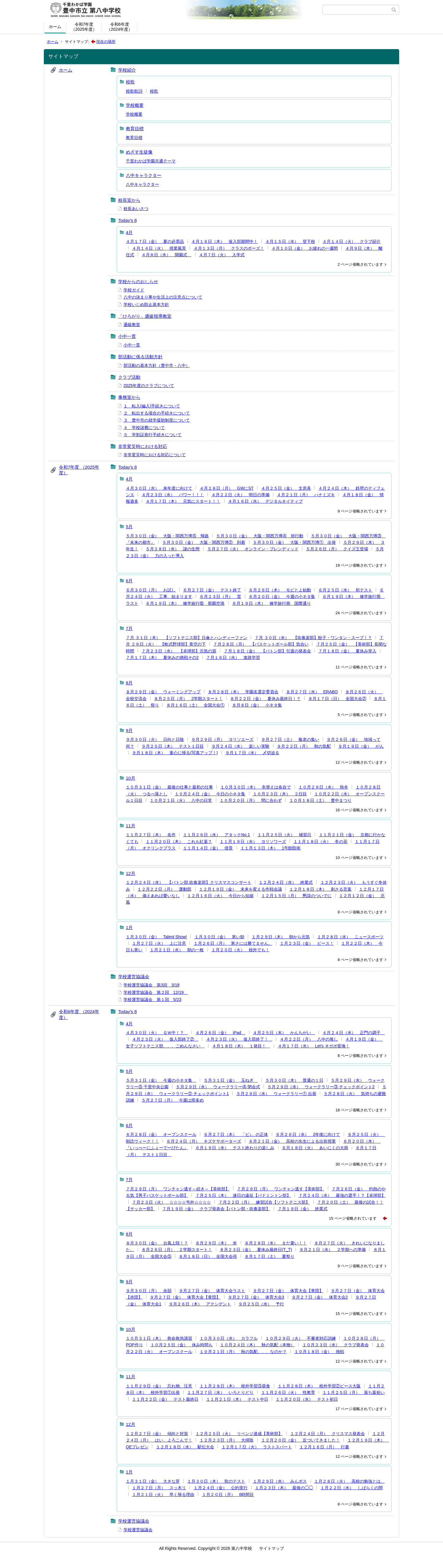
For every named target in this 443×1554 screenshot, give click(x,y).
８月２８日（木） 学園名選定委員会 (243, 691)
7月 (129, 628)
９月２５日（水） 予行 (261, 1304)
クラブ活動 (129, 377)
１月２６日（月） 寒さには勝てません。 (233, 943)
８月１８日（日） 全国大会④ (208, 1256)
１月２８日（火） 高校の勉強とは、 (349, 1481)
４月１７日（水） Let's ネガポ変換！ (314, 1046)
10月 (130, 778)
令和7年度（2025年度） (84, 27)
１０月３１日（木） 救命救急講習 (159, 1338)
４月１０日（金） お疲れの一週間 (305, 248)
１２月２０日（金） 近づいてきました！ (300, 1440)
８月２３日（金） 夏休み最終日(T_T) (256, 1249)
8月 (129, 682)
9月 (129, 730)
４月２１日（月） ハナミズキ (306, 494)
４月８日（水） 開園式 (166, 254)
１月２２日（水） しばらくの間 (351, 1487)
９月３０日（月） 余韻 (148, 1290)
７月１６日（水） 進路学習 (233, 657)
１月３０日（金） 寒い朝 (219, 936)
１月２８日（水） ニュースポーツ (350, 936)
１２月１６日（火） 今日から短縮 (220, 895)
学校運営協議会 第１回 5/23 (152, 999)
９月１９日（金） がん (361, 746)
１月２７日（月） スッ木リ (159, 1487)
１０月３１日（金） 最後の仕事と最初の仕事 (169, 787)
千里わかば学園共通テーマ (151, 161)
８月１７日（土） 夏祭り (269, 1256)
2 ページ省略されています (360, 264)
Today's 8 (127, 220)
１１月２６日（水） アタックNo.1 (216, 834)
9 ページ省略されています (360, 511)
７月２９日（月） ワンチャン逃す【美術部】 (280, 1189)
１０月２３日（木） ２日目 (280, 793)
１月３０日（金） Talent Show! (156, 936)
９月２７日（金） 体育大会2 (320, 1297)
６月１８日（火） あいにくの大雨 (315, 1147)
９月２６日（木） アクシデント (200, 1304)
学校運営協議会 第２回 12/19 (155, 992)
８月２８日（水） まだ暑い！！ (276, 1243)
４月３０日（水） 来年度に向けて (159, 488)
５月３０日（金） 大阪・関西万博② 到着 (203, 542)
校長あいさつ (135, 208)
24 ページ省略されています (359, 613)
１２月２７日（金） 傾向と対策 (157, 1433)
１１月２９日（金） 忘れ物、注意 (159, 1386)
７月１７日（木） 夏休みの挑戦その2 (162, 657)
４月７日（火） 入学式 (222, 254)
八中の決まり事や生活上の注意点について (162, 297)
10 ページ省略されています (359, 857)
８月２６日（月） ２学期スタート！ (177, 1249)
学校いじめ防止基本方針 (146, 304)
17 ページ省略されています (359, 1409)
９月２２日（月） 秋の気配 (304, 746)
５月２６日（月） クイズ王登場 (337, 549)
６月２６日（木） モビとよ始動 (280, 590)
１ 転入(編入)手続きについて (151, 406)
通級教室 (131, 324)
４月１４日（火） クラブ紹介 (351, 241)
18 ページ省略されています (359, 1110)
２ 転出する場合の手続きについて (156, 413)
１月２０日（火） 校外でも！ (240, 949)
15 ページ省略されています (353, 1218)
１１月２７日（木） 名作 (151, 834)
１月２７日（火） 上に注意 (159, 943)
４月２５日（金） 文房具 (286, 488)
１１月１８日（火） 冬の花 (320, 841)
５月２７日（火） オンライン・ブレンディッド (252, 549)
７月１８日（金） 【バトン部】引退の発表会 (267, 651)
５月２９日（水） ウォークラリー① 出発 (276, 1093)
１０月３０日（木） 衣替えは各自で (255, 787)
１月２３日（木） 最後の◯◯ (284, 1487)
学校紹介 (127, 69)
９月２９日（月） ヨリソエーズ (222, 739)
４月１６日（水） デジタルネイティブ (265, 501)
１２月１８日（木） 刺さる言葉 (320, 889)
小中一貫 (127, 336)
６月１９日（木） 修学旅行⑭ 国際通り (271, 603)
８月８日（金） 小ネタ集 (257, 705)
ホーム (55, 26)
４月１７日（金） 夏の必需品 (155, 241)
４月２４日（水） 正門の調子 (353, 1032)
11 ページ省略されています (359, 667)
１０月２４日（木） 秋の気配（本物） (257, 1344)
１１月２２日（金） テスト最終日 (165, 1399)
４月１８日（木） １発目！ (241, 1046)
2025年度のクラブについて (148, 385)
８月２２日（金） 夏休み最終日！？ (265, 698)
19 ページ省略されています (359, 565)
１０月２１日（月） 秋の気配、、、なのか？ (243, 1351)
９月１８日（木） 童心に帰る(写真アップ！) (175, 752)
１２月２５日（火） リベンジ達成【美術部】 (239, 1433)
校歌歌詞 (134, 91)
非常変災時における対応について (154, 454)
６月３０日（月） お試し (151, 590)
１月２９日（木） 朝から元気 (281, 936)
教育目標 (135, 128)
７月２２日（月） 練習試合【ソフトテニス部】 (264, 1202)
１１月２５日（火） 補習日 (284, 834)
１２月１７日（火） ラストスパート (257, 1447)
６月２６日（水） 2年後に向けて (308, 1134)
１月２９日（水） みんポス (280, 1481)
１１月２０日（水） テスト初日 (307, 1399)
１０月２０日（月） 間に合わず (251, 800)
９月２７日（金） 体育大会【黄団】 (185, 1297)
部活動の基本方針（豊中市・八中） (156, 365)
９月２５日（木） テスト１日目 (173, 746)
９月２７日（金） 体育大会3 (256, 1297)
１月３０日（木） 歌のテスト (216, 1481)
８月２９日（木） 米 (216, 1243)
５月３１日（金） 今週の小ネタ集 (161, 1080)
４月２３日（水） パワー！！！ (173, 494)
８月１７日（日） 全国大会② (337, 698)
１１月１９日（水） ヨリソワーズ (253, 841)
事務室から (129, 397)
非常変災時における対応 (142, 446)
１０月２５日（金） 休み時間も (181, 1344)
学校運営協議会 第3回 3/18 (151, 985)
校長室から (129, 200)
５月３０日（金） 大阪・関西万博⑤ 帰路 (167, 535)
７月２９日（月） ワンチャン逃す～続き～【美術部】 (177, 1189)
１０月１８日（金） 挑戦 (319, 1351)
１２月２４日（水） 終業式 (286, 882)
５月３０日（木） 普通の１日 (294, 1080)
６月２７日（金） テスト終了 (212, 590)
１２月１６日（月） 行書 (324, 1447)
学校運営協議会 (133, 976)
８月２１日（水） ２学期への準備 (332, 1249)
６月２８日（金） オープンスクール (161, 1134)
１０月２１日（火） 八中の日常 (181, 800)
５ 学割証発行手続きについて (152, 434)
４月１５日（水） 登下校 (290, 241)
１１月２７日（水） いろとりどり (220, 1392)
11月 (130, 825)
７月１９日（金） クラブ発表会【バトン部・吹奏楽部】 (216, 1208)
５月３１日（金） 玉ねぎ (231, 1080)
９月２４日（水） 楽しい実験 (240, 746)
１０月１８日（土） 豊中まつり (320, 800)
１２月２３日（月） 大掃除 (226, 1440)
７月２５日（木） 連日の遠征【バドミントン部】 (243, 1195)
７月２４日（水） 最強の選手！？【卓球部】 (342, 1195)
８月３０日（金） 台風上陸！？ (157, 1243)
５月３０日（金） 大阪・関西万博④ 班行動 (259, 535)
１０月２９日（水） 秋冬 (323, 787)
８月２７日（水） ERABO (312, 691)
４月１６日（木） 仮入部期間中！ (224, 241)
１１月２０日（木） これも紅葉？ (179, 841)
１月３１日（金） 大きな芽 (153, 1481)
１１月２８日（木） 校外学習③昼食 (235, 1386)
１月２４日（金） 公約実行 (221, 1487)
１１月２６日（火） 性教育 (288, 1392)
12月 (130, 873)
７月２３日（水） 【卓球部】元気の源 (179, 651)
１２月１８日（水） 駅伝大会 (185, 1447)
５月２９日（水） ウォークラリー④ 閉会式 (218, 1086)
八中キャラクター (143, 175)
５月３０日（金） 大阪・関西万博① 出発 (294, 542)
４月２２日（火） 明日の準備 (240, 494)
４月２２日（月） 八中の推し (309, 1039)
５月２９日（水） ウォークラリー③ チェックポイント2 (321, 1086)
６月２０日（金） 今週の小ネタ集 (282, 596)
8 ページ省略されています (360, 912)
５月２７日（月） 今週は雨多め (173, 1100)
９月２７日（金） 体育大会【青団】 (288, 1290)
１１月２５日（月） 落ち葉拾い (353, 1392)
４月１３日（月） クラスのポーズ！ (229, 248)
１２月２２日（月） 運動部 (164, 889)
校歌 (130, 81)
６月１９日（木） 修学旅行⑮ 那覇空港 (185, 603)
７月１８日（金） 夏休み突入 (347, 651)
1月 (129, 927)
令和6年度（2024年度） (119, 27)
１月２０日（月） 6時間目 (228, 1494)
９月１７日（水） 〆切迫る (252, 752)
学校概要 (135, 105)
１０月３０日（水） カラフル (229, 1338)
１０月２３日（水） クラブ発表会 (335, 1344)
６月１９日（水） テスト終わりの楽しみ (234, 1147)
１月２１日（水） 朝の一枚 (177, 949)
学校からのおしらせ (138, 281)
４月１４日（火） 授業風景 (159, 248)
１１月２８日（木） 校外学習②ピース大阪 (319, 1386)
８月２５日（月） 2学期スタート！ (188, 698)
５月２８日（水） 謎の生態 (173, 549)
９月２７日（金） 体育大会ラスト (212, 1290)
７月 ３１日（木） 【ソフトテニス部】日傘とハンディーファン (186, 637)
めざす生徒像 (139, 151)
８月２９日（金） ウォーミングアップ (163, 691)
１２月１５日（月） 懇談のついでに (296, 895)
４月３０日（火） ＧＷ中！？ (157, 1032)
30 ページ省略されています (359, 1164)
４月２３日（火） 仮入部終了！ (239, 1039)
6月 (129, 580)
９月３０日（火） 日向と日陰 (155, 739)
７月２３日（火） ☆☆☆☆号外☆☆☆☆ (171, 1202)
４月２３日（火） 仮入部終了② (165, 1039)
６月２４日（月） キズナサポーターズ (203, 1141)
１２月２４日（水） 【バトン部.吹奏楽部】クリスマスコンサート (188, 882)
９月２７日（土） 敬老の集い (290, 739)
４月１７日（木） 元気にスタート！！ (183, 501)
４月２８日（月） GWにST (226, 488)
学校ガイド (133, 290)
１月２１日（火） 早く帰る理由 (163, 1494)
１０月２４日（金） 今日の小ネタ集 (210, 793)
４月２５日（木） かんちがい (284, 1032)
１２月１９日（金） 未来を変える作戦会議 (240, 889)
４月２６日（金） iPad (220, 1032)
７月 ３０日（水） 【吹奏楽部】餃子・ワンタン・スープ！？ (313, 637)
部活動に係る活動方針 (140, 356)
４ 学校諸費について (144, 427)
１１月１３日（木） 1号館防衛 (270, 848)
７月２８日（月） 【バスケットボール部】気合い (261, 644)
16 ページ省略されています (359, 810)
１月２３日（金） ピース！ (307, 943)
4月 (129, 232)
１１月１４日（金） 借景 (208, 848)
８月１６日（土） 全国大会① (195, 705)
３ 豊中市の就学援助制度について (156, 420)
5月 (129, 526)
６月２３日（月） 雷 (220, 596)
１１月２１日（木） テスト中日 (237, 1399)
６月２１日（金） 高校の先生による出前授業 (292, 1141)
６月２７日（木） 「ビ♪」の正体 (236, 1134)
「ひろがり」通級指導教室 (144, 316)
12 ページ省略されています (359, 762)
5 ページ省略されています (360, 714)
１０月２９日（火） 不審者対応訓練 (300, 1338)
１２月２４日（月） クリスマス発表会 (327, 1433)
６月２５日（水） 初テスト (345, 590)
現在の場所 (105, 41)
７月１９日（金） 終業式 (303, 1208)
